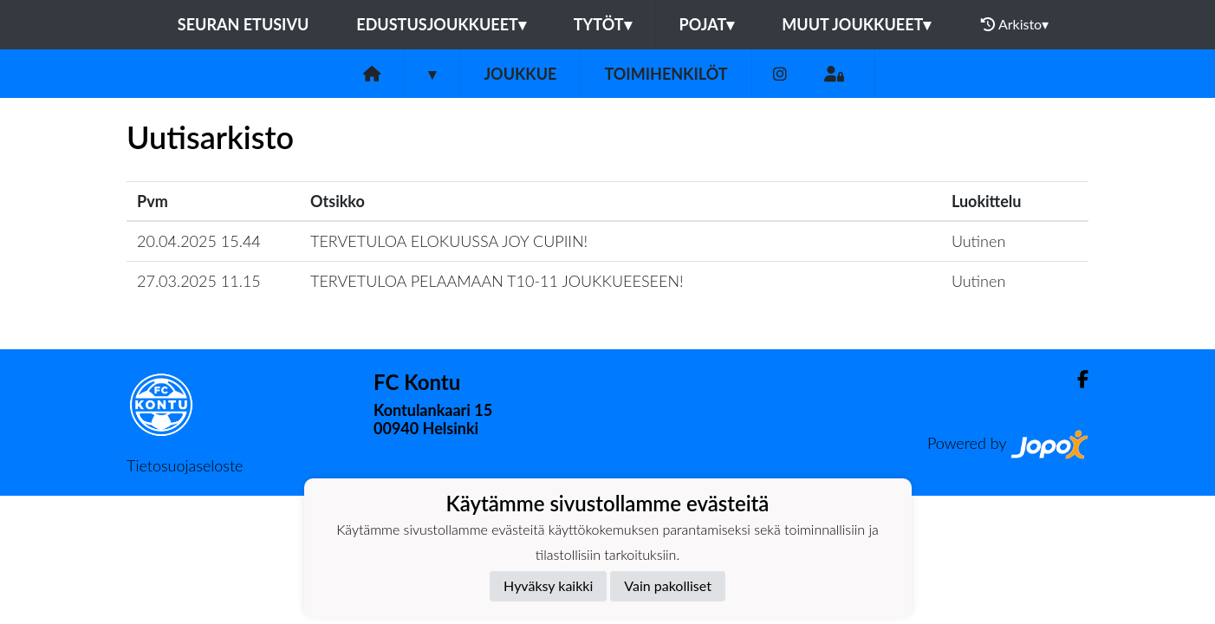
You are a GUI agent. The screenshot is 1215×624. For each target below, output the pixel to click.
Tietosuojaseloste (185, 465)
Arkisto (1015, 24)
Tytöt (603, 24)
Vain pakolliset (667, 585)
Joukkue (520, 73)
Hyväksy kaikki (548, 585)
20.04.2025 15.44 (199, 240)
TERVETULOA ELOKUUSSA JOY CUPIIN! (449, 240)
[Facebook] (1075, 379)
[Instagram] (780, 74)
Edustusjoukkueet (440, 24)
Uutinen (978, 240)
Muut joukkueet (856, 24)
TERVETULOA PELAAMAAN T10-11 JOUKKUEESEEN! (497, 280)
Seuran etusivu (243, 24)
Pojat (707, 24)
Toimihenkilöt (665, 73)
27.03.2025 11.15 (199, 280)
